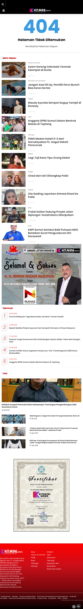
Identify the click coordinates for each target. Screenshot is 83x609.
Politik (33, 557)
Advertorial (51, 557)
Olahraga (31, 135)
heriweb (80, 600)
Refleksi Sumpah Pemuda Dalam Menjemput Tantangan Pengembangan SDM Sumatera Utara (39, 405)
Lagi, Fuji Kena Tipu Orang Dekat (49, 158)
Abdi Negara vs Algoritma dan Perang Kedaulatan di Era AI (54, 416)
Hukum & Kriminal (38, 555)
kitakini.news (70, 600)
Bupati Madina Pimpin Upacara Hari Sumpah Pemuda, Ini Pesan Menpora (42, 328)
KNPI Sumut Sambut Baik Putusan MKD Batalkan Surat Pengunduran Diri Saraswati (53, 233)
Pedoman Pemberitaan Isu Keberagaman (52, 596)
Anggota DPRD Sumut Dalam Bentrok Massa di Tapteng (52, 122)
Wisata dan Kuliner (34, 63)
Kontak (65, 598)
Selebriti (30, 99)
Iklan (59, 598)
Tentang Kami (6, 596)
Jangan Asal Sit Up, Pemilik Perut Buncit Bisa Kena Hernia (53, 86)
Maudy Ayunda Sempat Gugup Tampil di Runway (54, 104)
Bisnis (33, 560)
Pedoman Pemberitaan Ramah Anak (22, 598)
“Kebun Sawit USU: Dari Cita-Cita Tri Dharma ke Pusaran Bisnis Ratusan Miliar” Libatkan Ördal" (54, 429)
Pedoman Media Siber (27, 596)
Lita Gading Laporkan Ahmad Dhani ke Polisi (53, 195)
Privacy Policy (42, 598)
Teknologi (50, 560)
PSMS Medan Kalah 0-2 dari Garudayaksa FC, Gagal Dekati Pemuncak (48, 142)
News (29, 117)
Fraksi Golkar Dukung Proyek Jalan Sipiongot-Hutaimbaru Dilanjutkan (51, 213)
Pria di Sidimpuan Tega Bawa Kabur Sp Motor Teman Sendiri (36, 316)
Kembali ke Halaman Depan (41, 46)
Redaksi (15, 596)
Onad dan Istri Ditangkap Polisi (48, 176)
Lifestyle (34, 566)
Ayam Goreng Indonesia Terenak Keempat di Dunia (49, 68)
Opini (49, 555)
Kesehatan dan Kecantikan (36, 81)
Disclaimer (52, 598)
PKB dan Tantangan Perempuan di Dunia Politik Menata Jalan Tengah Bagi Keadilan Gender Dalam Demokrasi (53, 441)
